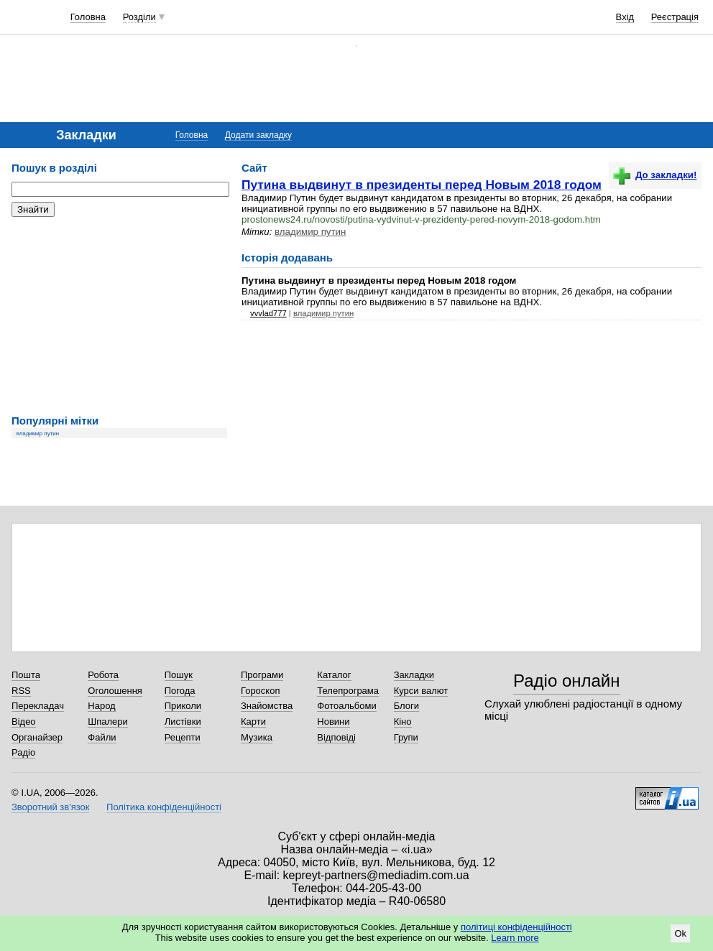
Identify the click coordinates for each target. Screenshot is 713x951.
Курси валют (421, 690)
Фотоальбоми (346, 705)
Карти (253, 721)
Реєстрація (675, 16)
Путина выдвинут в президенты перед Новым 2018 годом (422, 184)
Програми (262, 674)
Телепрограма (348, 690)
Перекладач (38, 705)
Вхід (625, 16)
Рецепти (183, 737)
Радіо (23, 752)
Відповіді (336, 737)
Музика (256, 737)
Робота (103, 674)
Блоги (406, 705)
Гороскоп (260, 690)
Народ (101, 705)
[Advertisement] (119, 316)
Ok (680, 933)
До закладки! (654, 175)
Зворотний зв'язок (50, 807)
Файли (102, 737)
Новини (333, 721)
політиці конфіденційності (516, 927)
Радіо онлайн (566, 680)
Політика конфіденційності (163, 807)
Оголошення (115, 690)
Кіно (403, 721)
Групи (406, 737)
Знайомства (267, 705)
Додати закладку (258, 135)
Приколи (183, 705)
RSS (21, 690)
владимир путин (38, 433)
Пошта (26, 674)
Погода (180, 690)
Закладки (414, 674)
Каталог (334, 674)
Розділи (139, 16)
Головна (88, 16)
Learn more (514, 937)
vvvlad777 (268, 313)
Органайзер (37, 737)
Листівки (183, 721)
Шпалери (108, 721)
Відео (24, 721)
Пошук (179, 674)
